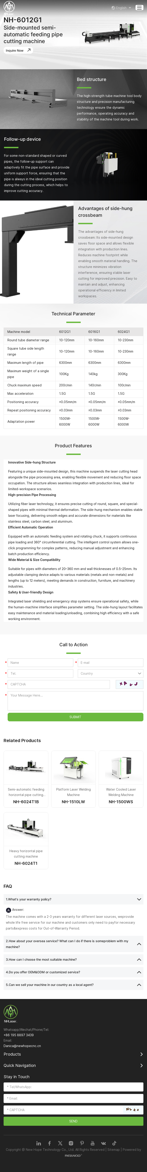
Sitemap (113, 1149)
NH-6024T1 (26, 863)
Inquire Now (19, 50)
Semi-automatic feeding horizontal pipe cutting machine (26, 794)
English (121, 8)
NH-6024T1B (26, 801)
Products (12, 1054)
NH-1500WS (121, 801)
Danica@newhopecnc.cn (22, 1046)
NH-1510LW (73, 801)
